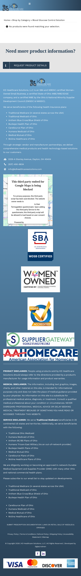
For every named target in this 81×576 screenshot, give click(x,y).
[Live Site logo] (13, 4)
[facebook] (37, 553)
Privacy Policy (13, 534)
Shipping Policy (56, 534)
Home (7, 20)
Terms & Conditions (28, 534)
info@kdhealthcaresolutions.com (25, 169)
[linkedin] (43, 553)
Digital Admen (40, 547)
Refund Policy (43, 534)
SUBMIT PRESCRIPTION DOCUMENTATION (24, 525)
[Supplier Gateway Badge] (40, 333)
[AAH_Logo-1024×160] (40, 350)
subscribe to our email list (23, 478)
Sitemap (45, 537)
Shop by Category (21, 20)
